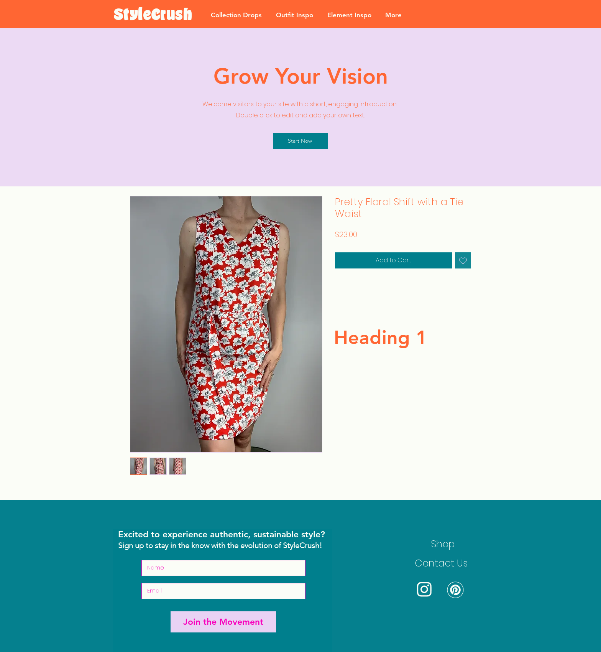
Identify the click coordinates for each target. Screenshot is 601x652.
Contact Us (441, 563)
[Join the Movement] (223, 621)
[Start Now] (300, 141)
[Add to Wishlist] (463, 260)
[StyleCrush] (153, 15)
